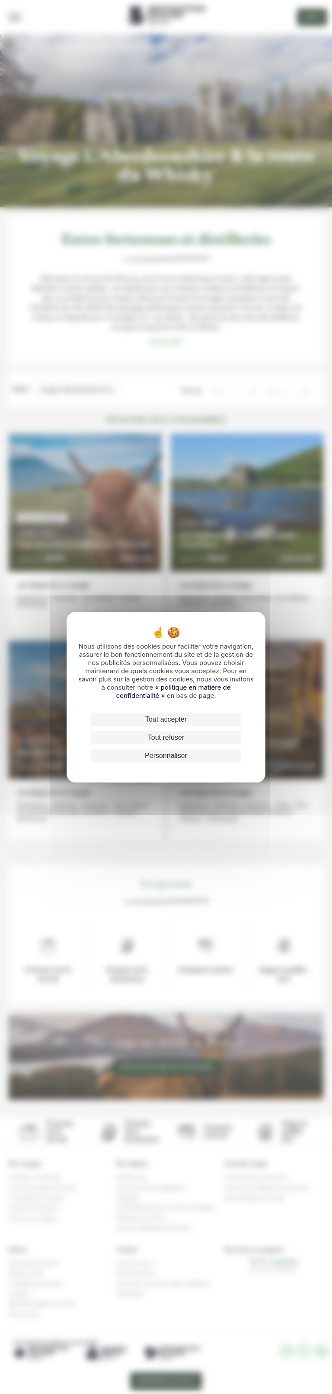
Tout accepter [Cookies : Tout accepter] (166, 719)
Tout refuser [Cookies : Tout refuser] (166, 737)
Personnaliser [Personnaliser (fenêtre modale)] (166, 755)
